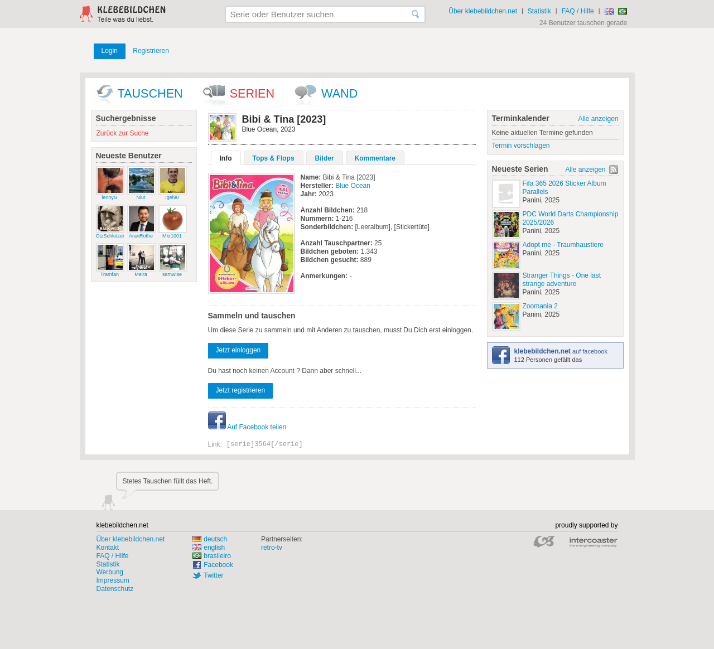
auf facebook (560, 351)
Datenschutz (115, 589)
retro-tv (271, 547)
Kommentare (375, 158)
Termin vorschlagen (521, 145)
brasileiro (211, 556)
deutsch (209, 539)
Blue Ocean (352, 186)
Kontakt (108, 547)
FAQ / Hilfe (578, 11)
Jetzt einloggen (238, 350)
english (208, 547)
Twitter (213, 575)
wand (339, 93)
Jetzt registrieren (241, 390)
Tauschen (150, 93)
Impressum (113, 580)
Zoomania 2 (540, 306)
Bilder (324, 158)
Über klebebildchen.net (482, 11)
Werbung (110, 572)
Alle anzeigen (598, 119)
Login (110, 51)
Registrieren (151, 51)
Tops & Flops (274, 158)
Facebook (218, 565)
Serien (252, 93)
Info (226, 158)
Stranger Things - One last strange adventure (562, 280)
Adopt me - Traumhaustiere (563, 245)
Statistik (539, 11)
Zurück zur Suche (123, 133)
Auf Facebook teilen (247, 427)
